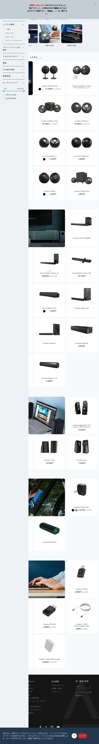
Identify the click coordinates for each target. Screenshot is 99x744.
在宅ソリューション (10, 698)
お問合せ (30, 713)
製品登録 (79, 695)
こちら (55, 11)
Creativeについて (58, 685)
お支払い (30, 688)
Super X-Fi (7, 685)
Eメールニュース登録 (84, 692)
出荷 (29, 695)
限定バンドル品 (9, 710)
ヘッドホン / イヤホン (11, 695)
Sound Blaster (8, 688)
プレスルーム (56, 692)
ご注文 (29, 692)
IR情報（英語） (57, 688)
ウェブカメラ (8, 701)
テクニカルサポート (34, 710)
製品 (29, 685)
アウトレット (8, 713)
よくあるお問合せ (34, 706)
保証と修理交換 (33, 698)
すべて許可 (82, 735)
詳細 (74, 735)
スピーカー (7, 692)
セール (5, 716)
